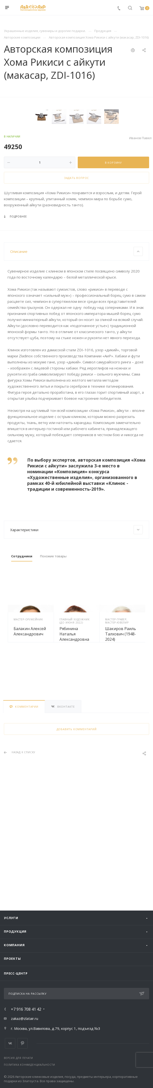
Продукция (15, 931)
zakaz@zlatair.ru (24, 1018)
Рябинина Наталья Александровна (74, 743)
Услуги (11, 918)
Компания (14, 945)
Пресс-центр (16, 973)
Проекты (12, 958)
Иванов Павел (140, 247)
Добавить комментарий (77, 838)
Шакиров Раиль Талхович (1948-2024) (120, 743)
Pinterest (22, 1043)
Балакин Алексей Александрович (30, 740)
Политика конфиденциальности (29, 1064)
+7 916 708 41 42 (26, 1009)
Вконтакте (10, 1043)
